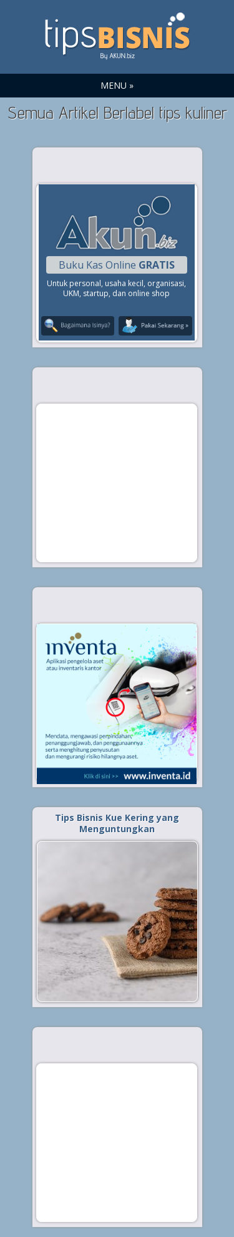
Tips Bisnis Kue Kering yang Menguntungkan (117, 823)
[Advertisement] (117, 482)
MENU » (117, 85)
